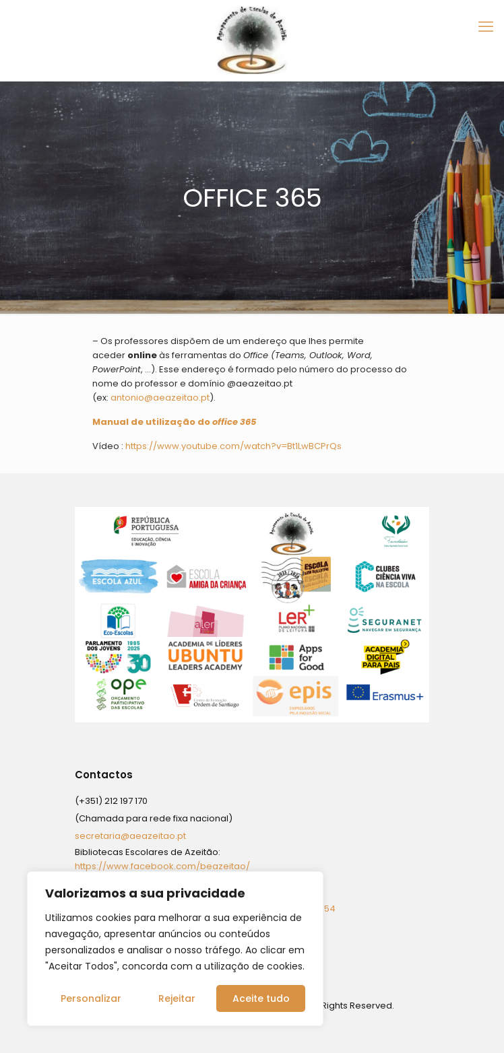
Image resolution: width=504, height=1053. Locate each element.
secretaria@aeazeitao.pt (130, 835)
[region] (175, 948)
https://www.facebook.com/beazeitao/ (162, 866)
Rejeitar (176, 998)
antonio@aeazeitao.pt (160, 397)
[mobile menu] (485, 26)
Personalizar (91, 998)
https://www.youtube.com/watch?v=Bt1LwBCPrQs (233, 446)
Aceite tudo (261, 998)
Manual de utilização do (174, 421)
